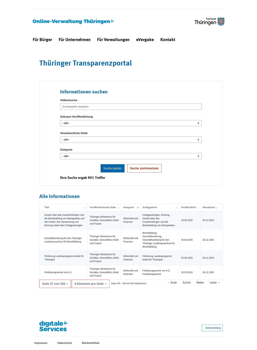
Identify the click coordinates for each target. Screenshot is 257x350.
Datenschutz (64, 343)
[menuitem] (42, 40)
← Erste (172, 282)
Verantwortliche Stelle (74, 133)
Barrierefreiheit (90, 343)
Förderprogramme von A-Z (58, 272)
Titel (46, 207)
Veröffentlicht (188, 207)
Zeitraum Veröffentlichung (76, 116)
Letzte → (215, 282)
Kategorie (66, 149)
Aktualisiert (208, 207)
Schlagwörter (150, 207)
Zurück (187, 282)
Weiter (200, 282)
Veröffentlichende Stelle (103, 207)
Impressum (40, 343)
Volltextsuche (68, 100)
